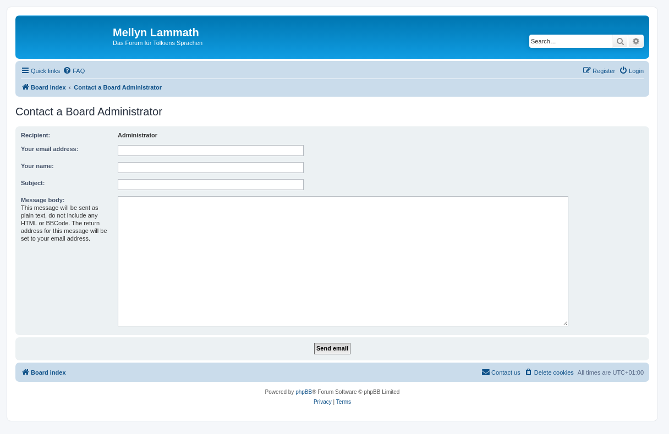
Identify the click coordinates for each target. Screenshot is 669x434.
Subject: (33, 183)
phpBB (303, 392)
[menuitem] (74, 70)
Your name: (37, 166)
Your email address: (49, 149)
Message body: (42, 200)
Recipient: (35, 135)
